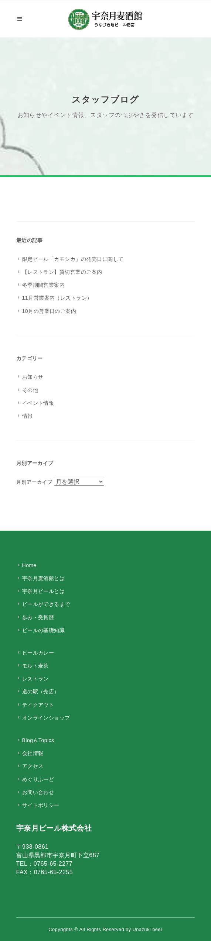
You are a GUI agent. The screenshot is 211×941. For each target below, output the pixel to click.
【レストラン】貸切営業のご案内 (62, 272)
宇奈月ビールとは (43, 591)
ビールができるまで (46, 604)
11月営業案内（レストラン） (57, 298)
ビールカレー (38, 653)
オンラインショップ (46, 718)
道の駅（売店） (40, 691)
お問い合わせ (38, 792)
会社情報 (33, 753)
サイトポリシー (40, 805)
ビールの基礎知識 (43, 630)
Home (29, 565)
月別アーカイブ (34, 482)
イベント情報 (38, 403)
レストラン (35, 679)
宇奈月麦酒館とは (43, 578)
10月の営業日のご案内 (49, 311)
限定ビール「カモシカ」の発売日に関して (73, 259)
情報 (27, 416)
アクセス (33, 766)
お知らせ (33, 377)
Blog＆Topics (38, 740)
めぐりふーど (38, 779)
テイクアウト (38, 705)
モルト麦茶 (35, 666)
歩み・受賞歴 (38, 617)
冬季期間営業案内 (43, 285)
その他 (30, 390)
